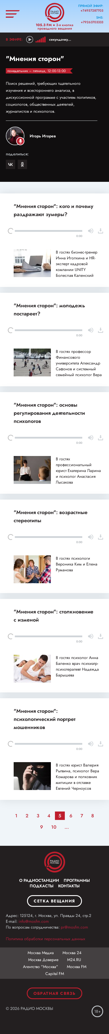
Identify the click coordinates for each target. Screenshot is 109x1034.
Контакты (69, 886)
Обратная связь (54, 993)
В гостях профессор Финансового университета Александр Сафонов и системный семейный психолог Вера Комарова (79, 366)
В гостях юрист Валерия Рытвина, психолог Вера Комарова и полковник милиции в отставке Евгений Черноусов (77, 776)
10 (53, 827)
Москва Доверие (43, 960)
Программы (77, 880)
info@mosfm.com (34, 921)
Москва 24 (71, 953)
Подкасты (41, 886)
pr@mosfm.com (74, 927)
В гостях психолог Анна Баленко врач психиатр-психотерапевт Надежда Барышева (77, 666)
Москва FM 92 (54, 862)
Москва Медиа (41, 953)
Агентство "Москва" (40, 967)
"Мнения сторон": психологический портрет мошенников (45, 719)
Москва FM (76, 967)
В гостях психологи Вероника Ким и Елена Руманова (76, 564)
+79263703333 (92, 22)
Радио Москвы (54, 12)
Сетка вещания (54, 901)
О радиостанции (39, 880)
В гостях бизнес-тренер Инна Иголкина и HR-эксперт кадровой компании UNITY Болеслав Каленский (76, 263)
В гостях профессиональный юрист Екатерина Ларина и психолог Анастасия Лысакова (78, 470)
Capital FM (54, 973)
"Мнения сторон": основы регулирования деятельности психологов (49, 413)
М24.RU (74, 960)
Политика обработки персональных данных (45, 939)
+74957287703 (92, 10)
